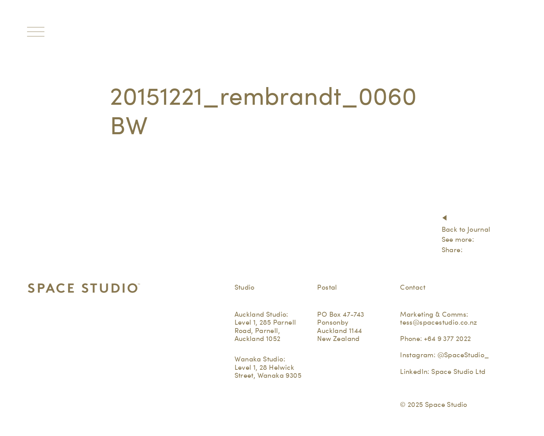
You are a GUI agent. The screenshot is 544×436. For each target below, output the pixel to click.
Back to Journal (466, 229)
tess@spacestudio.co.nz (438, 322)
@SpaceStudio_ (463, 355)
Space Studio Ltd (458, 371)
